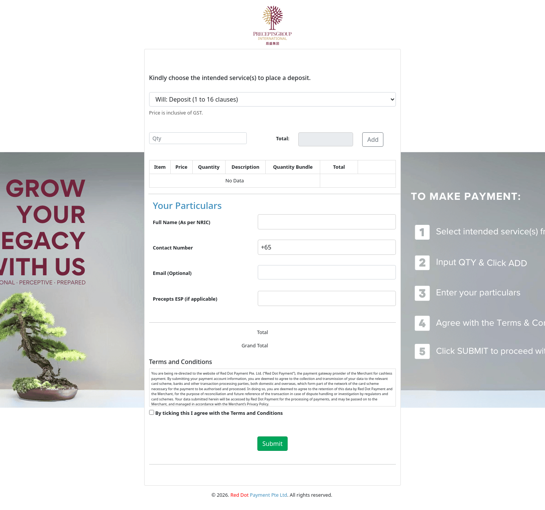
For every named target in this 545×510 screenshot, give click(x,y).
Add (372, 139)
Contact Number (173, 247)
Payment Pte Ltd (258, 494)
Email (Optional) (172, 273)
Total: (282, 138)
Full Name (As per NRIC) (181, 222)
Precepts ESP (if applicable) (185, 298)
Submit (272, 443)
